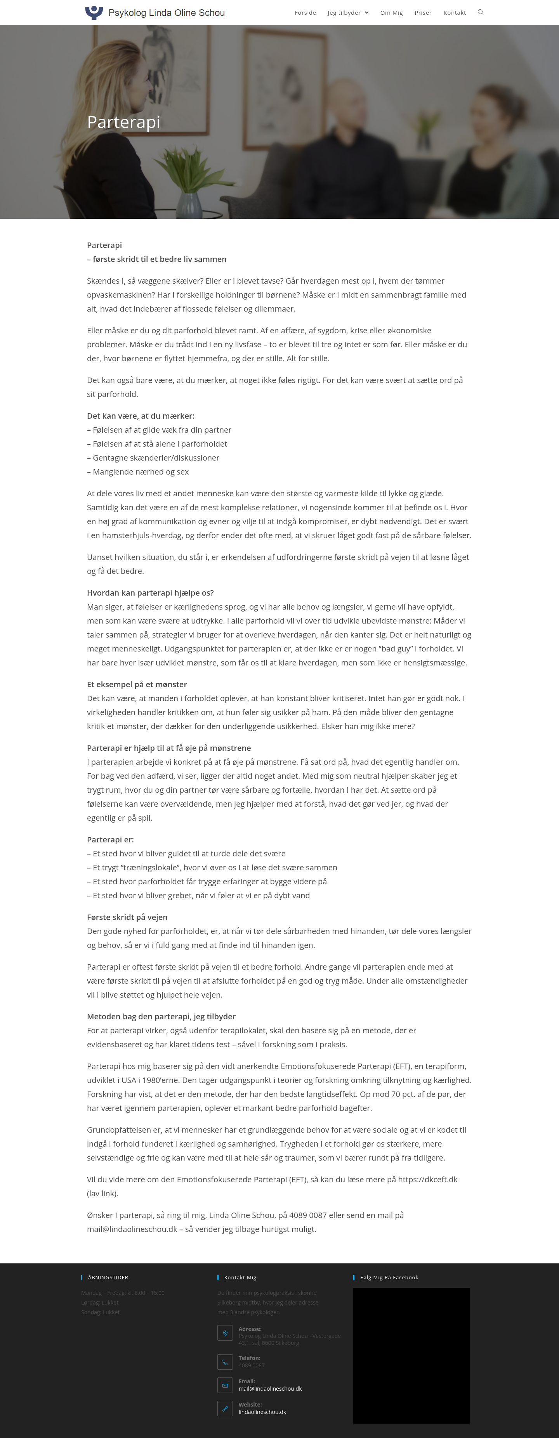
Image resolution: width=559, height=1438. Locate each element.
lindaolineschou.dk (262, 1411)
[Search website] (481, 12)
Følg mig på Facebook (389, 1277)
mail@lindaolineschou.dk (270, 1388)
